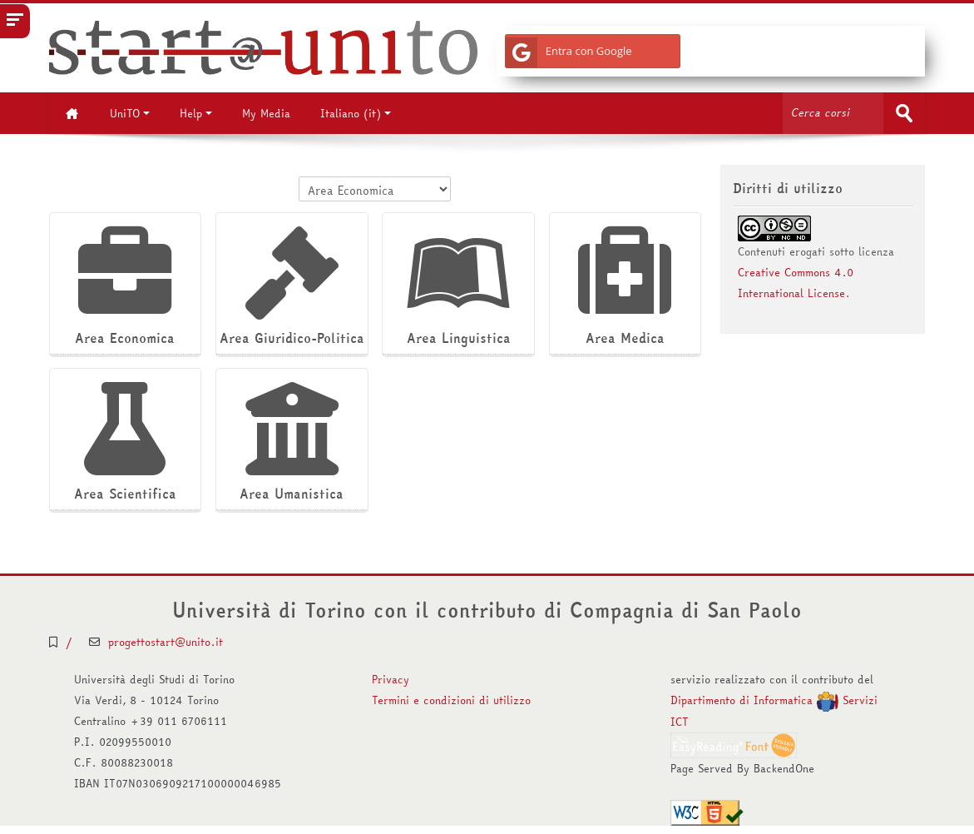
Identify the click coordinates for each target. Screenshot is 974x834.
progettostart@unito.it (165, 642)
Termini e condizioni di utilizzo (451, 700)
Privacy (390, 679)
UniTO (130, 113)
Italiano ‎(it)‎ (355, 113)
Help (196, 113)
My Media (266, 113)
